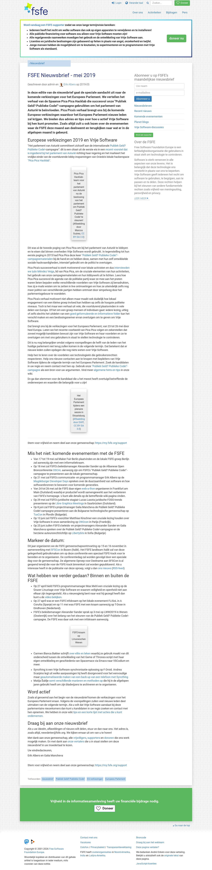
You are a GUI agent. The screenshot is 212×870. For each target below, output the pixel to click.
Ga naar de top (182, 825)
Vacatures (85, 842)
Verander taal (134, 2)
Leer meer (140, 198)
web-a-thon (88, 488)
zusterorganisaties (101, 852)
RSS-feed (118, 568)
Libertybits (78, 533)
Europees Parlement (115, 779)
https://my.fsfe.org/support (111, 442)
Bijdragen (171, 12)
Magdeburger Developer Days (51, 481)
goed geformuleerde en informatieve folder (95, 313)
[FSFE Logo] (36, 9)
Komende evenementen (148, 116)
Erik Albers (67, 84)
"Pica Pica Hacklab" (39, 160)
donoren (109, 737)
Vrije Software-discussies (149, 127)
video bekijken (53, 597)
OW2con (84, 521)
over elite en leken (80, 653)
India (82, 855)
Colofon (84, 847)
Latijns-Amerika (97, 855)
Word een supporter (143, 135)
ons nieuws (104, 568)
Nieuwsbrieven (143, 105)
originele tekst (171, 855)
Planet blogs (141, 121)
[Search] (148, 3)
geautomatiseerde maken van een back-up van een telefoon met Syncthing (84, 677)
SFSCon (55, 549)
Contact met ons (88, 837)
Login (116, 2)
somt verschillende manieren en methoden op (76, 680)
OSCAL (57, 470)
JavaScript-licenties (146, 863)
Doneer (182, 2)
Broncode (141, 837)
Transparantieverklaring (119, 847)
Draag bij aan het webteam (150, 842)
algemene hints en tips (107, 370)
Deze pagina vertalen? (147, 847)
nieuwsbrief (47, 779)
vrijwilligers (79, 737)
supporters (93, 737)
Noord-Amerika (122, 852)
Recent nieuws (142, 111)
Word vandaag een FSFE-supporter (44, 25)
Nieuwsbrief (37, 63)
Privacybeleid (98, 847)
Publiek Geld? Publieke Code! (70, 779)
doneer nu (176, 38)
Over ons (137, 12)
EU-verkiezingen (95, 779)
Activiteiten (154, 12)
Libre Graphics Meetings (70, 503)
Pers (184, 12)
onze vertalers (76, 741)
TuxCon (38, 514)
